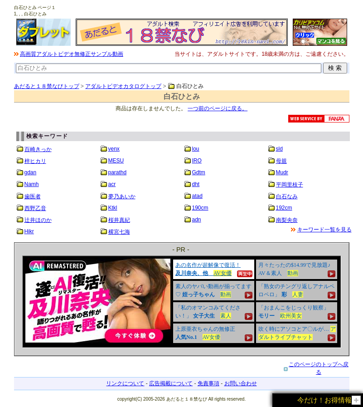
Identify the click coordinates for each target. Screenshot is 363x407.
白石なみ (287, 196)
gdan (30, 172)
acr (112, 184)
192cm (284, 208)
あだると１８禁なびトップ (46, 86)
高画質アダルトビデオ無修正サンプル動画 (71, 54)
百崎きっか (38, 149)
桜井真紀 (119, 220)
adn (196, 219)
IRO (197, 160)
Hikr (29, 231)
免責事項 (208, 383)
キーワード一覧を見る (324, 229)
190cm (200, 208)
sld (279, 149)
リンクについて (125, 383)
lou (195, 149)
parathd (117, 172)
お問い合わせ (240, 383)
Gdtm (198, 172)
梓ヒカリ (35, 161)
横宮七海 (119, 232)
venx (114, 149)
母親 (281, 161)
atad (197, 196)
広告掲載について (171, 383)
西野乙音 (35, 208)
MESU (116, 160)
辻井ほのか (38, 220)
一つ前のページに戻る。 (217, 108)
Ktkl (112, 208)
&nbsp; (181, 301)
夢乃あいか (122, 196)
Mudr (282, 172)
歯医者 (32, 196)
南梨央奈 (287, 220)
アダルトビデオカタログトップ (123, 86)
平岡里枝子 (289, 184)
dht (196, 184)
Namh (31, 184)
